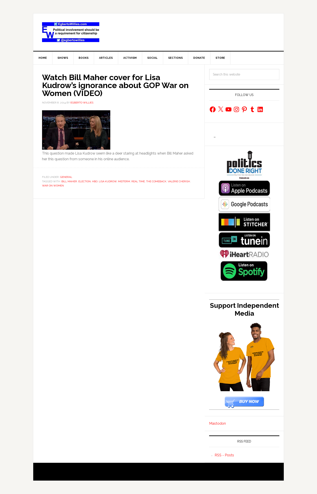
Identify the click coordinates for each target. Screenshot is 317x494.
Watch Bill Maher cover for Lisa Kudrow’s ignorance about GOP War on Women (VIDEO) (115, 85)
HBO (95, 181)
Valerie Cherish (179, 181)
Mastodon (217, 423)
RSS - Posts (224, 455)
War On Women (53, 185)
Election (84, 181)
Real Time (138, 181)
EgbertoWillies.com (70, 32)
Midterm (124, 181)
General (66, 177)
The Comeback (156, 181)
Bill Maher (69, 181)
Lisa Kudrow (108, 181)
